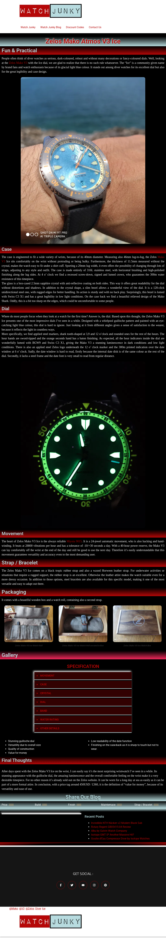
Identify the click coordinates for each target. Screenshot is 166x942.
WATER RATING (49, 719)
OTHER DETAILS (49, 728)
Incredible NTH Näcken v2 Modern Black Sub (116, 822)
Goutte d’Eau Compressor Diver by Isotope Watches (120, 838)
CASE (43, 684)
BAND (43, 710)
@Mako (13, 908)
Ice (43, 908)
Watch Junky (28, 27)
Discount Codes (75, 27)
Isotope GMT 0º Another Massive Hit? (112, 834)
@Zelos (30, 908)
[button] (83, 676)
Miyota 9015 (74, 541)
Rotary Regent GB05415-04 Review (111, 826)
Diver (38, 908)
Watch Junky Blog (50, 27)
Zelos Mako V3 (18, 62)
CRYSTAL (45, 693)
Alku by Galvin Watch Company (109, 830)
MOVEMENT (47, 675)
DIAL (43, 702)
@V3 (21, 908)
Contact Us (95, 27)
